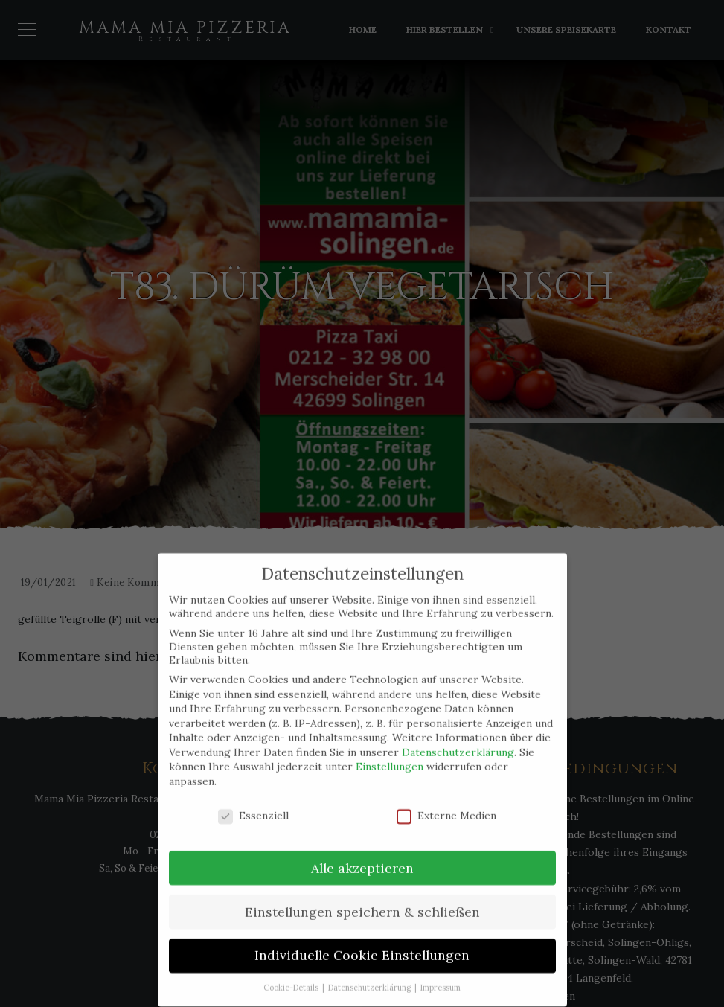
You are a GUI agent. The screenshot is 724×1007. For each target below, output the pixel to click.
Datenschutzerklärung (458, 737)
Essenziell (253, 801)
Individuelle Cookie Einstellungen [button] (362, 941)
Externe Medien (446, 801)
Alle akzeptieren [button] (362, 853)
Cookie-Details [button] (292, 973)
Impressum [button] (440, 973)
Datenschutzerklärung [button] (370, 973)
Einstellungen (389, 752)
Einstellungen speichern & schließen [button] (362, 897)
